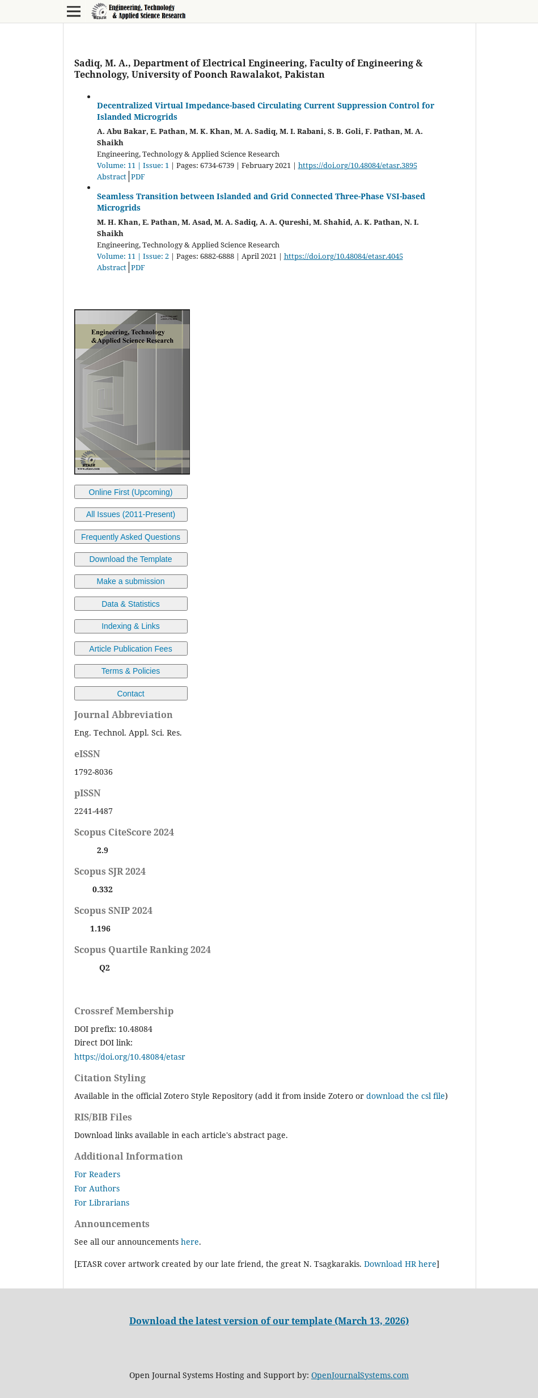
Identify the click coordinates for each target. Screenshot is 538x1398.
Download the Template (130, 559)
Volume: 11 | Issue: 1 (133, 165)
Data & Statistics (130, 603)
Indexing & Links (130, 626)
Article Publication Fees (130, 648)
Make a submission (131, 581)
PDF (138, 176)
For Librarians (101, 1202)
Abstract (111, 176)
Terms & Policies (130, 670)
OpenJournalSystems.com (360, 1375)
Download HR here (400, 1263)
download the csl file (405, 1095)
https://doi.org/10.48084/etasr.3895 (357, 165)
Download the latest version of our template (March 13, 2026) (269, 1321)
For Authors (97, 1188)
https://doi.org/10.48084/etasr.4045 (343, 256)
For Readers (97, 1174)
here (190, 1241)
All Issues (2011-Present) (130, 514)
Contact (130, 693)
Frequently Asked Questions (130, 536)
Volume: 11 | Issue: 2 (133, 256)
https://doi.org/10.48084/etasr (129, 1056)
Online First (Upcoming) (131, 492)
